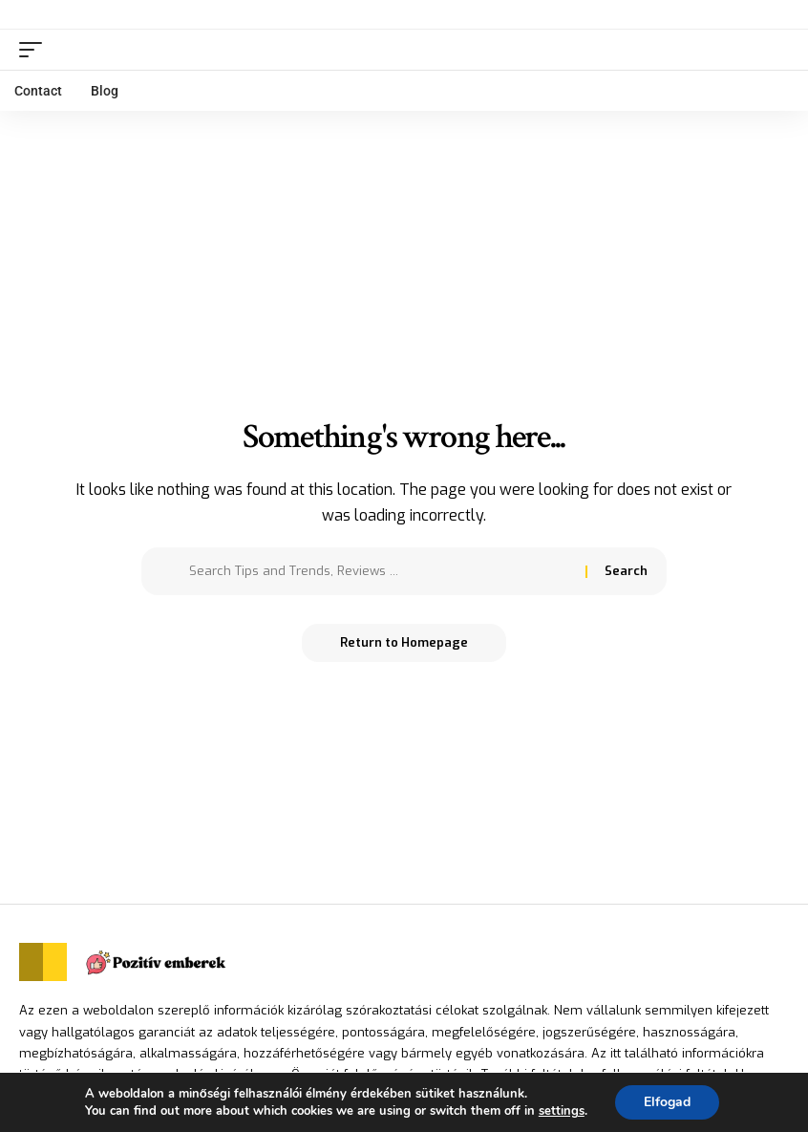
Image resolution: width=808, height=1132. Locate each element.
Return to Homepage (404, 642)
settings (562, 1111)
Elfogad (667, 1102)
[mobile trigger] (35, 50)
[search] (774, 49)
